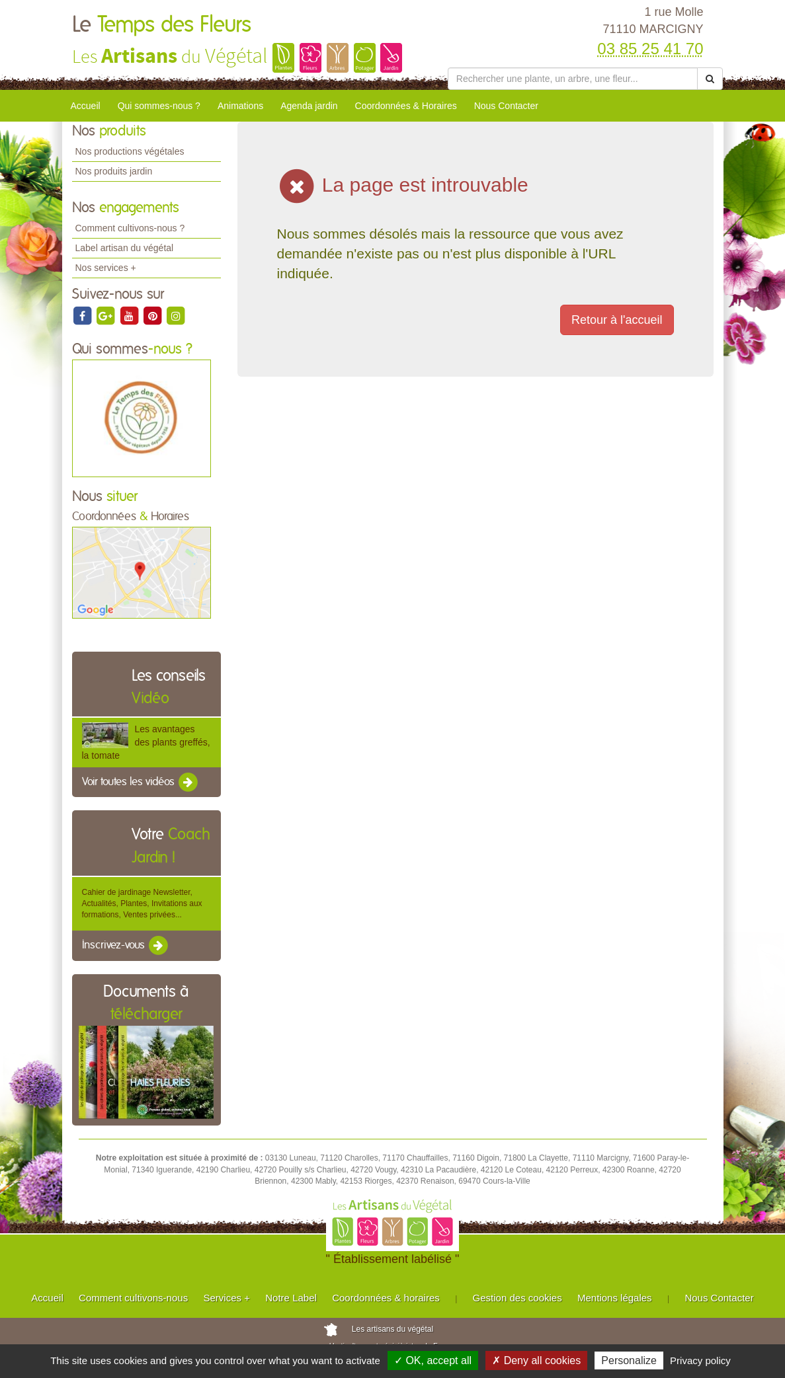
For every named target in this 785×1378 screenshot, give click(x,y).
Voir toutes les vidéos (141, 782)
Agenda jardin (308, 105)
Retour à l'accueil (617, 319)
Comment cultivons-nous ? (130, 228)
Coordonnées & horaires (386, 1297)
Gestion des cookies (517, 1297)
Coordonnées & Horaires (406, 105)
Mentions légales (614, 1297)
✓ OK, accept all (433, 1360)
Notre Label (291, 1297)
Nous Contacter (506, 105)
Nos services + (105, 267)
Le (161, 25)
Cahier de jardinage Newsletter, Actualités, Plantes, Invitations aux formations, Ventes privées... (142, 903)
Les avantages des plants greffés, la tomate (146, 742)
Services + (226, 1297)
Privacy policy (700, 1360)
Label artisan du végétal (124, 248)
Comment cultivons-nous (133, 1297)
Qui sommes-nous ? (159, 105)
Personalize (629, 1360)
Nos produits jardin (114, 171)
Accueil (86, 105)
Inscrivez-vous (126, 946)
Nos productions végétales (130, 151)
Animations (240, 105)
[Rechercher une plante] (573, 78)
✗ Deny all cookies (536, 1360)
